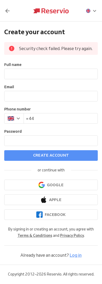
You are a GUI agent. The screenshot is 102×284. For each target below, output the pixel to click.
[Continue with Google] (51, 185)
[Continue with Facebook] (51, 214)
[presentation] (91, 11)
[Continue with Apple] (51, 199)
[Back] (7, 11)
